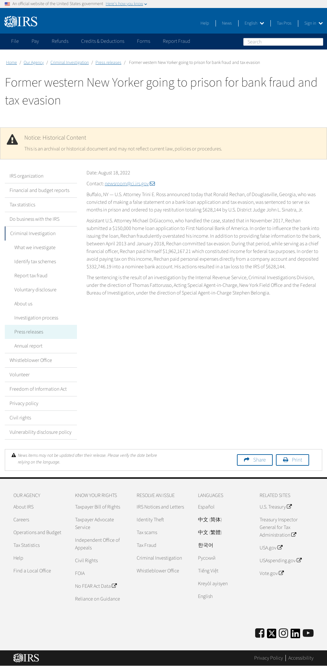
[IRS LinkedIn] (295, 635)
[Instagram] (283, 633)
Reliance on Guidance (97, 598)
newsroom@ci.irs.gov (130, 183)
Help (205, 23)
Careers (21, 519)
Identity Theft (150, 519)
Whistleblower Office (31, 360)
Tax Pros (284, 23)
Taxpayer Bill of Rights (97, 506)
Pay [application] (35, 41)
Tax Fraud (146, 545)
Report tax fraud (31, 275)
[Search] (283, 42)
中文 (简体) (210, 519)
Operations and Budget (37, 532)
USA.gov (271, 547)
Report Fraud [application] (176, 41)
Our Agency (34, 62)
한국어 (205, 545)
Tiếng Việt (208, 570)
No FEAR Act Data (96, 586)
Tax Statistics (26, 545)
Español (206, 506)
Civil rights (20, 417)
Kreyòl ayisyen (213, 583)
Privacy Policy (268, 658)
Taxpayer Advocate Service (94, 523)
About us (23, 303)
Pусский (207, 558)
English (254, 23)
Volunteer (20, 374)
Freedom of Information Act (38, 389)
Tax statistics (22, 204)
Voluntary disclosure (35, 289)
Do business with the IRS (34, 219)
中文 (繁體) (210, 532)
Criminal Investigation (69, 62)
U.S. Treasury (276, 506)
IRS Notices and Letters (160, 506)
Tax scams (147, 532)
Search (318, 41)
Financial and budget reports (39, 190)
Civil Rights (86, 560)
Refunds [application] (60, 41)
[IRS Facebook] (259, 633)
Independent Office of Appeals (97, 544)
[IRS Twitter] (272, 635)
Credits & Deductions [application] (102, 41)
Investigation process (36, 317)
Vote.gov (272, 573)
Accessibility (301, 658)
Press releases (108, 62)
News (227, 23)
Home (11, 62)
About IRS (23, 506)
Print (297, 460)
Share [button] (259, 460)
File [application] (15, 41)
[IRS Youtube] (308, 633)
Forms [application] (143, 41)
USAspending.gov (280, 560)
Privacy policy (24, 403)
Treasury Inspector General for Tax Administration (279, 527)
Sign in (313, 23)
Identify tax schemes (35, 261)
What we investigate (35, 247)
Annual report (28, 345)
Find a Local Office (32, 570)
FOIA (80, 573)
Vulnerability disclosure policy (41, 432)
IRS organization (26, 176)
